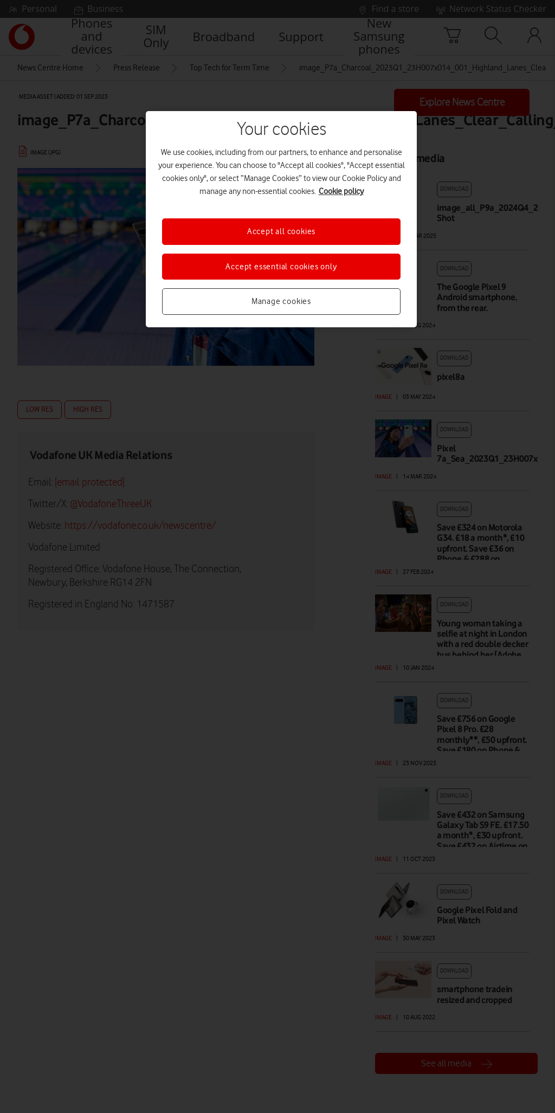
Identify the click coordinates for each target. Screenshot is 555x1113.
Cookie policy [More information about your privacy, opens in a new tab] (341, 191)
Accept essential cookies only (281, 266)
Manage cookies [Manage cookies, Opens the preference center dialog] (281, 301)
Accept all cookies (281, 231)
